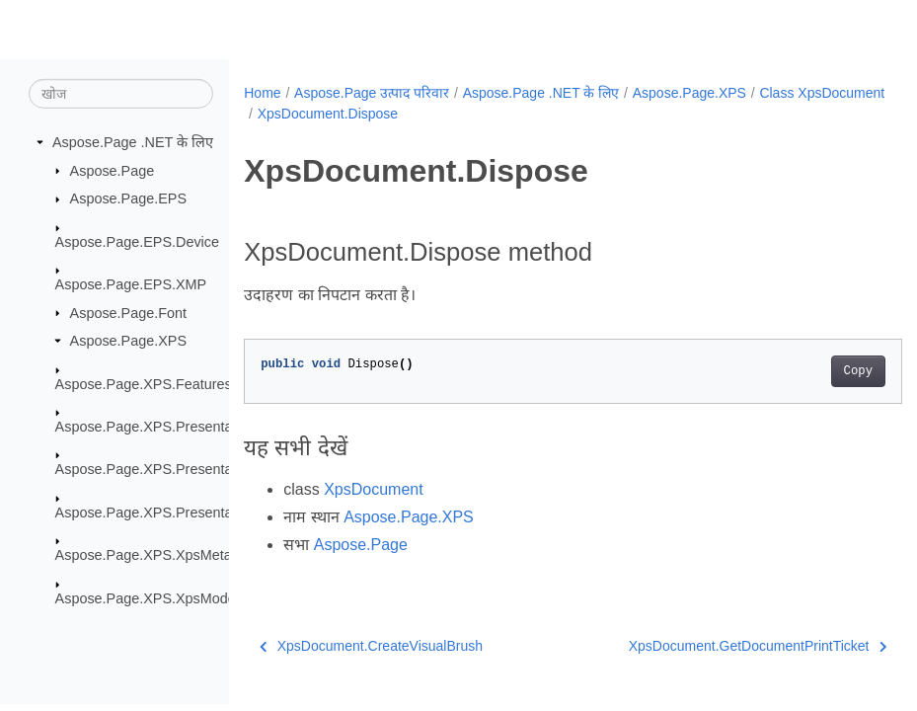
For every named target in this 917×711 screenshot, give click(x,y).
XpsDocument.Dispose (466, 113)
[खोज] (121, 94)
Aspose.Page (112, 170)
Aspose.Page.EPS (128, 198)
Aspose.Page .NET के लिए (132, 142)
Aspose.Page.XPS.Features (143, 383)
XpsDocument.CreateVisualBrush (371, 646)
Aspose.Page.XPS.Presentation (155, 426)
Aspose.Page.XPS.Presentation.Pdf (168, 512)
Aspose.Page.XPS (128, 341)
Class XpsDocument (320, 113)
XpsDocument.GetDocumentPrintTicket (711, 646)
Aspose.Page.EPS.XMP (131, 284)
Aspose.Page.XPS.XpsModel (147, 597)
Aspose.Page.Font (128, 312)
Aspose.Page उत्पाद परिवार (371, 93)
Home (262, 93)
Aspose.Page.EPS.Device (137, 241)
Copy (812, 371)
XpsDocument (373, 489)
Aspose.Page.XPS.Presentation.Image (177, 469)
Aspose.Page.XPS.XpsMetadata (157, 555)
